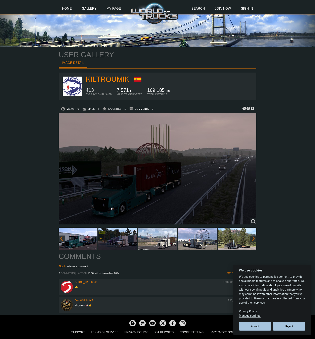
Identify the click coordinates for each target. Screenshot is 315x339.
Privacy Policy (136, 332)
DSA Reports (164, 332)
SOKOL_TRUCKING (86, 282)
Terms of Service (104, 332)
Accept (255, 326)
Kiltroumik (107, 79)
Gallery (89, 8)
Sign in (62, 266)
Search (198, 8)
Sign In (247, 8)
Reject (289, 326)
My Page (114, 8)
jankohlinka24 (84, 300)
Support (78, 332)
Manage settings (250, 315)
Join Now (223, 8)
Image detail (73, 63)
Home (67, 8)
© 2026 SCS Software (228, 332)
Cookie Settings (192, 332)
